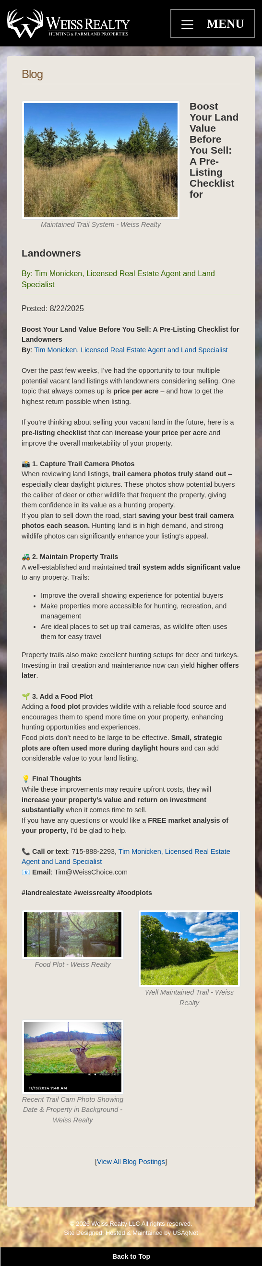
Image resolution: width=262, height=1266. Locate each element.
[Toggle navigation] (188, 26)
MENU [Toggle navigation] (225, 24)
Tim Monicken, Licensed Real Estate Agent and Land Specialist (129, 350)
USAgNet (185, 1232)
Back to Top (131, 1256)
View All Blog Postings (131, 1161)
